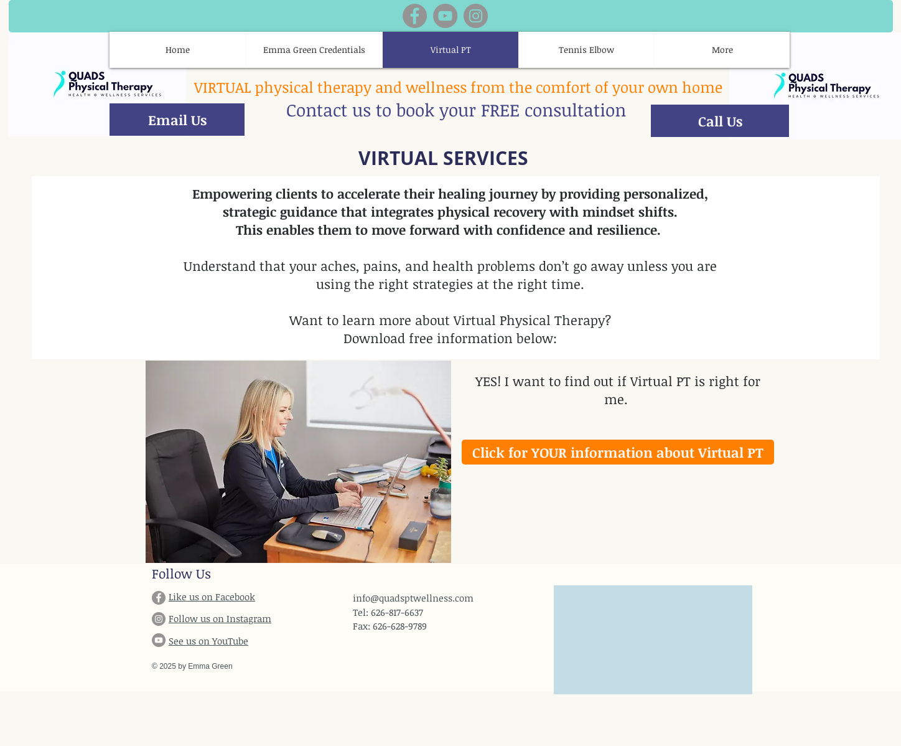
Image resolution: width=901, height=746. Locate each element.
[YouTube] (445, 16)
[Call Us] (720, 121)
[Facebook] (415, 16)
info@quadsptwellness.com (413, 598)
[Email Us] (177, 119)
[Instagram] (476, 16)
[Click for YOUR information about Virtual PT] (618, 452)
